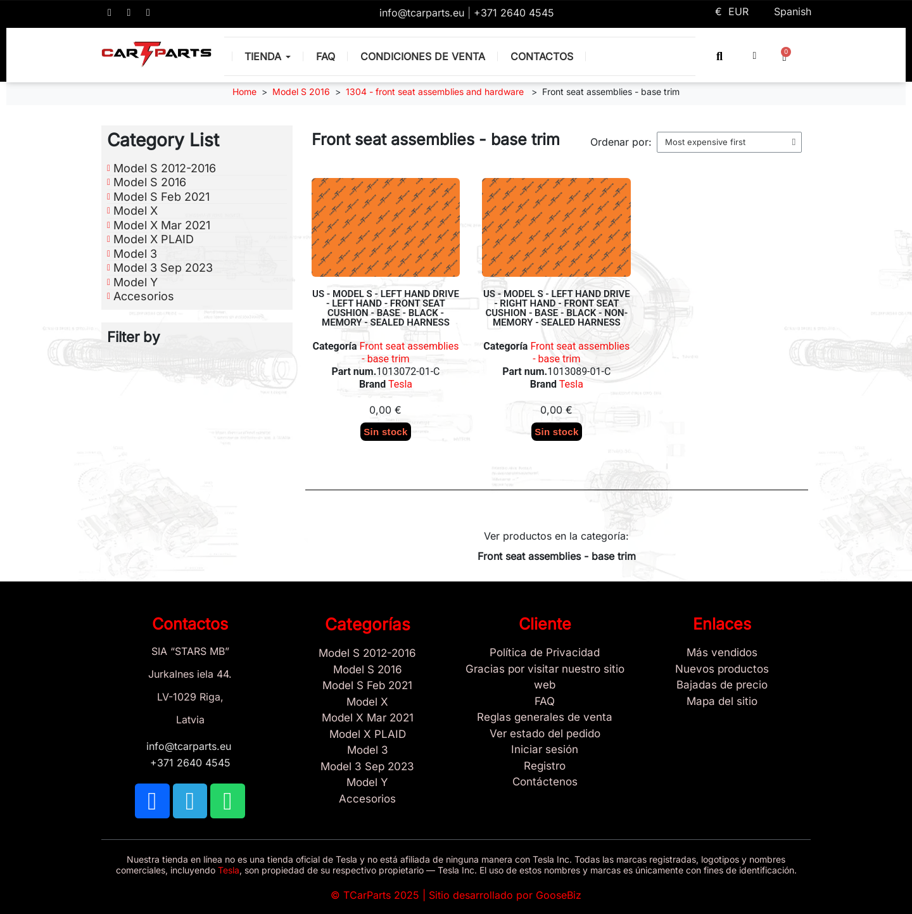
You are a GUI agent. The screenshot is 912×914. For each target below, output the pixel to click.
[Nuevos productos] (722, 669)
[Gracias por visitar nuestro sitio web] (544, 677)
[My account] (755, 56)
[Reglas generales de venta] (544, 717)
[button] (719, 56)
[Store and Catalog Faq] (544, 702)
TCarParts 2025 (381, 895)
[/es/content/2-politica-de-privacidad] (544, 653)
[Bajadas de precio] (722, 685)
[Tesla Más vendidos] (722, 653)
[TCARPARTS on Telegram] (129, 12)
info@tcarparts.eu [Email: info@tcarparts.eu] (423, 12)
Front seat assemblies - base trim (409, 352)
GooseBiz (558, 895)
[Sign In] (544, 750)
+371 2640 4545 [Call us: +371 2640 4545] (514, 12)
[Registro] (544, 766)
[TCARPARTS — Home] (156, 54)
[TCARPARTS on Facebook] (109, 12)
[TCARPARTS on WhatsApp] (148, 12)
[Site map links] (722, 702)
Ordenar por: (621, 142)
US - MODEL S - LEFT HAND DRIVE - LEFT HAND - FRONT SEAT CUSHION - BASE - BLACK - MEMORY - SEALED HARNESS (385, 308)
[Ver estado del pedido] (544, 734)
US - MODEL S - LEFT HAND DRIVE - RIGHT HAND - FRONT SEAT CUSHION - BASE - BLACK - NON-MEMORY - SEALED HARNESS (556, 308)
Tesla (399, 384)
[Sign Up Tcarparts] (544, 782)
